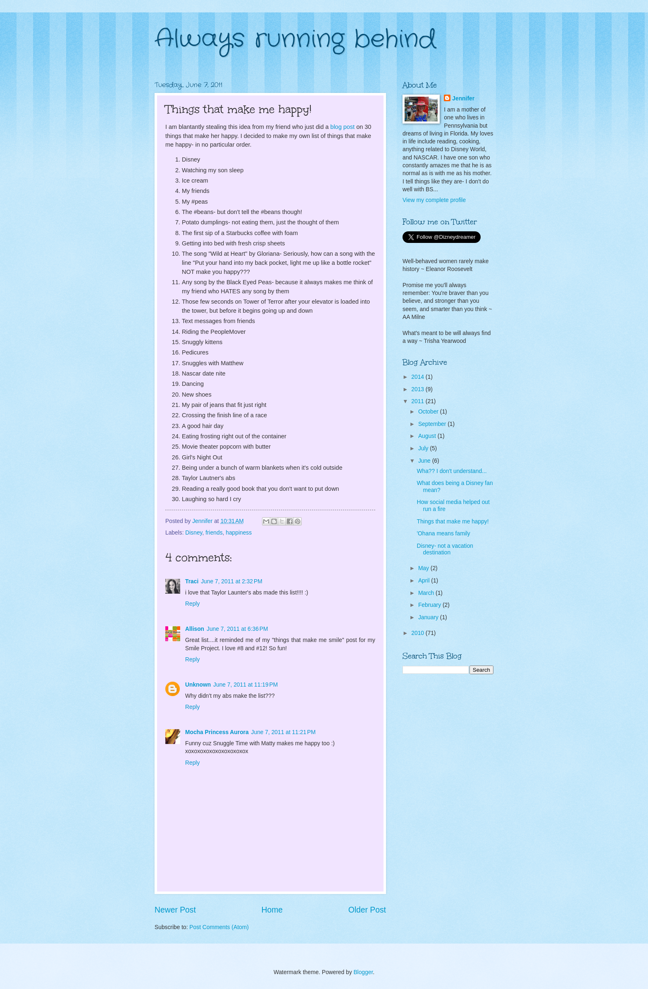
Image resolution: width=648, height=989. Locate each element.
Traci (191, 581)
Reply (192, 604)
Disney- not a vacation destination (445, 549)
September (433, 424)
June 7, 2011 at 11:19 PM (245, 685)
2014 (418, 377)
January (429, 617)
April (424, 581)
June (425, 461)
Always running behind (295, 39)
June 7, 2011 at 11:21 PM (283, 732)
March (427, 593)
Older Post (367, 910)
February (430, 605)
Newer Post (175, 910)
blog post (342, 127)
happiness (239, 533)
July (424, 448)
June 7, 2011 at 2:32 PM (231, 581)
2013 (418, 389)
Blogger (363, 972)
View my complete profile (434, 200)
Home (272, 910)
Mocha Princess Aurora (217, 732)
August (428, 436)
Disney (193, 533)
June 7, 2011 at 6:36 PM (237, 629)
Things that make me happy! (452, 521)
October (429, 412)
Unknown (198, 685)
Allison (194, 629)
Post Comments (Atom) (218, 927)
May (424, 568)
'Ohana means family (443, 533)
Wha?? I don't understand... (451, 471)
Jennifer (463, 98)
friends (213, 533)
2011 (418, 401)
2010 (418, 633)
